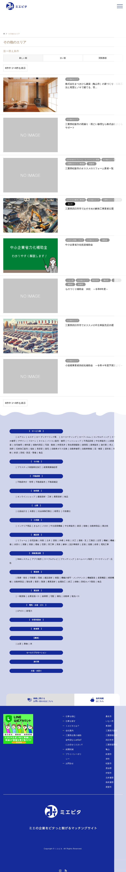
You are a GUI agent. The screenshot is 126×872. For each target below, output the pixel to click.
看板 (37, 544)
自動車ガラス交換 (59, 449)
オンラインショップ (26, 497)
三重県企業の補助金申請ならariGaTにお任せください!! (74, 740)
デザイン (22, 441)
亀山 (108, 749)
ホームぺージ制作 (84, 559)
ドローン (32, 441)
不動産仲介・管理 (25, 482)
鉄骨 (96, 544)
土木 (48, 540)
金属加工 (62, 582)
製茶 (37, 582)
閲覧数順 (103, 58)
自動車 (66, 596)
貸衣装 (108, 449)
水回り (17, 544)
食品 (41, 453)
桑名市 (109, 716)
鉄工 (70, 582)
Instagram (60, 870)
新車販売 (94, 445)
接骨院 (85, 445)
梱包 (59, 596)
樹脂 (57, 578)
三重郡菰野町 (111, 745)
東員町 (109, 726)
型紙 (40, 578)
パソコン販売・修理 (56, 441)
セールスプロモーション (36, 653)
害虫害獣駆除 (74, 445)
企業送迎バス (34, 596)
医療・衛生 (22, 578)
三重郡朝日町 (111, 735)
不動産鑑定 (53, 482)
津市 (108, 759)
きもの (37, 526)
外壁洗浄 (61, 445)
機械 (106, 540)
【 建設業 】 (36, 535)
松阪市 (109, 763)
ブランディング (67, 559)
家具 (79, 526)
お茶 (19, 644)
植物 (85, 526)
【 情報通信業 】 (36, 553)
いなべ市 (110, 721)
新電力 (29, 611)
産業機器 (102, 578)
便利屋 (27, 445)
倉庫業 (45, 596)
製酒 (43, 582)
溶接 (31, 544)
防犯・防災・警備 (28, 453)
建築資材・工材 (44, 497)
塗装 (55, 540)
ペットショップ (74, 441)
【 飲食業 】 (36, 629)
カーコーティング (69, 437)
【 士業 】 (36, 505)
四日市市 (110, 740)
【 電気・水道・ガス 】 (36, 605)
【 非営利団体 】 (36, 620)
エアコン (21, 437)
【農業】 (36, 638)
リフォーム (22, 540)
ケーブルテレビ (51, 559)
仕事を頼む (70, 716)
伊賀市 (109, 773)
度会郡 (109, 768)
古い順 (63, 58)
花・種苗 (98, 449)
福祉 (32, 449)
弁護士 (33, 511)
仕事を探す (70, 721)
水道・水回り (36, 671)
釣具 (16, 453)
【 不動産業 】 (36, 476)
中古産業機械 (56, 526)
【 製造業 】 (36, 572)
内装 (42, 540)
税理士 (57, 511)
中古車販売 (101, 441)
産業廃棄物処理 (50, 467)
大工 (74, 540)
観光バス (76, 596)
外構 (61, 540)
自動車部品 (95, 526)
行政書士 (67, 511)
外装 (68, 540)
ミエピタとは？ (72, 726)
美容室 (40, 449)
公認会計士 (22, 511)
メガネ (45, 526)
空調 (44, 544)
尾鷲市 (109, 787)
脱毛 (47, 449)
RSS (66, 870)
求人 (111, 445)
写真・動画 (50, 445)
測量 (24, 544)
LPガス (20, 611)
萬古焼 (105, 526)
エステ (31, 437)
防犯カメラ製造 (88, 582)
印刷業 (33, 578)
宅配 (52, 596)
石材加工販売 (22, 449)
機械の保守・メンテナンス (73, 578)
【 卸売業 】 (36, 491)
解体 (65, 544)
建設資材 (48, 578)
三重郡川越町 (111, 730)
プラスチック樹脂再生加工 (29, 467)
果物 (26, 644)
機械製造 (91, 578)
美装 (58, 544)
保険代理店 (38, 445)
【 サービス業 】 (36, 431)
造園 (90, 544)
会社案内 (70, 730)
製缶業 (29, 582)
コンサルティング (101, 437)
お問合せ (70, 763)
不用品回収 (88, 441)
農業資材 (58, 497)
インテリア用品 (24, 526)
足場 (84, 544)
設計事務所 (74, 544)
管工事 (51, 544)
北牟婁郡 (110, 778)
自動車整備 (87, 449)
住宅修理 (18, 445)
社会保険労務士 (45, 511)
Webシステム (23, 559)
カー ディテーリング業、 (47, 437)
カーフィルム (85, 437)
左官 (99, 540)
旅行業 (104, 445)
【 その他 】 (36, 461)
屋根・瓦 (82, 540)
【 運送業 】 (36, 590)
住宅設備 (34, 540)
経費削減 (70, 749)
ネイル (42, 441)
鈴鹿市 (109, 754)
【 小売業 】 (36, 520)
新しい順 (23, 58)
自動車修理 (75, 449)
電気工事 (105, 544)
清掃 (11, 449)
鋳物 (77, 582)
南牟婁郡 (110, 782)
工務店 (92, 540)
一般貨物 (21, 596)
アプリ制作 (37, 559)
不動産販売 (40, 482)
